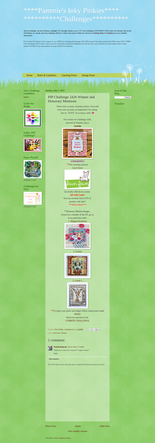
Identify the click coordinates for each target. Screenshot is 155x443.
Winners (64, 333)
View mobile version (77, 431)
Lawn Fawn (77, 168)
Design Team (88, 75)
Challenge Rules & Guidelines (103, 33)
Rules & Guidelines (47, 75)
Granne (78, 251)
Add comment (54, 359)
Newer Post (50, 426)
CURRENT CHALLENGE (77, 320)
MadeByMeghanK (60, 347)
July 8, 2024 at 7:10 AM (76, 347)
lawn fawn (56, 333)
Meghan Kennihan (78, 221)
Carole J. (78, 280)
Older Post (105, 426)
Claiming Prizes (69, 75)
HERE (26, 97)
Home (29, 75)
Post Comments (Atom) (62, 438)
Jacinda (77, 126)
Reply (56, 353)
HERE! (77, 314)
